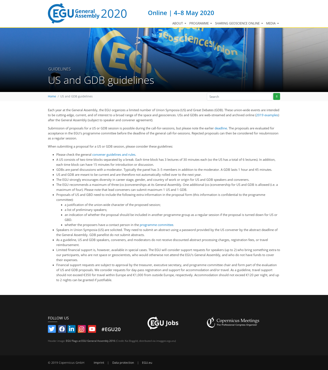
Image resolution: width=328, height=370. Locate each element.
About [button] (178, 23)
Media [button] (271, 23)
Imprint (99, 363)
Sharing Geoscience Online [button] (237, 23)
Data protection (123, 363)
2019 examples (267, 115)
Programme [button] (199, 23)
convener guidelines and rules (113, 154)
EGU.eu (147, 363)
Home (52, 96)
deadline (221, 128)
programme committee (156, 225)
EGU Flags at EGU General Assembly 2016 (90, 341)
